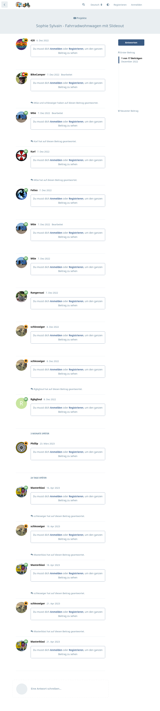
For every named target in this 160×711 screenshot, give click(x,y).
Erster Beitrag (126, 52)
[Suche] (83, 4)
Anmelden (56, 48)
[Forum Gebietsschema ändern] (96, 5)
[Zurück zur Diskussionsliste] (4, 4)
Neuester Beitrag (128, 110)
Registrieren (76, 48)
